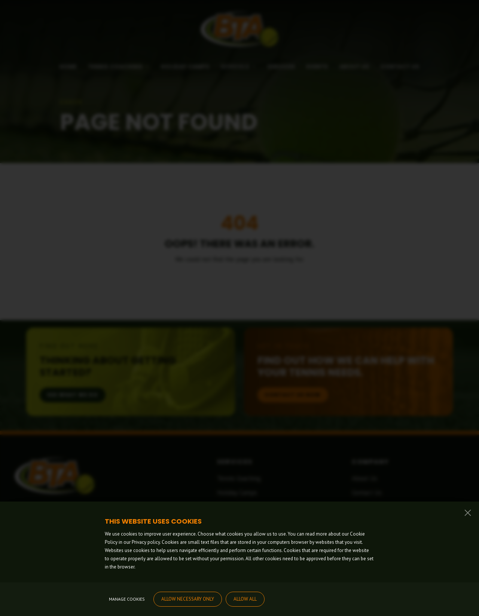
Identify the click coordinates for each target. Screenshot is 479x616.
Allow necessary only (187, 599)
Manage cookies (127, 599)
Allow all (245, 599)
